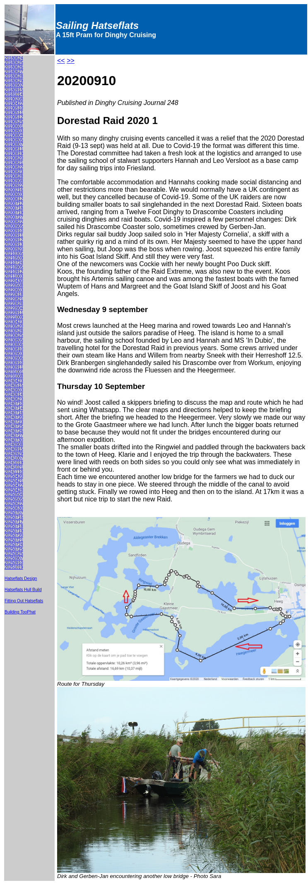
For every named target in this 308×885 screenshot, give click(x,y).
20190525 (14, 121)
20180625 (14, 62)
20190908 (14, 181)
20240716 (14, 412)
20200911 (14, 235)
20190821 (14, 162)
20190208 (14, 99)
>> (71, 60)
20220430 (14, 281)
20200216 (14, 190)
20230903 (14, 353)
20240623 (14, 399)
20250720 (14, 535)
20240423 (14, 381)
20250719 (14, 531)
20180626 (14, 67)
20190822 (14, 167)
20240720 (14, 417)
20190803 (14, 131)
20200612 (14, 199)
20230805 (14, 340)
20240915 (14, 449)
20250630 (14, 508)
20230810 (14, 349)
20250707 (14, 512)
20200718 (14, 208)
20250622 (14, 503)
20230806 (14, 344)
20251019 (14, 567)
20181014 (14, 94)
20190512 (14, 117)
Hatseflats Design (21, 578)
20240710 (14, 403)
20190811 (14, 149)
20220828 (14, 303)
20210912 (14, 272)
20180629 (14, 81)
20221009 (14, 317)
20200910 (14, 231)
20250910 (14, 563)
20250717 (14, 522)
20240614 (14, 394)
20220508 (14, 285)
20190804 (14, 135)
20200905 (14, 226)
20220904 (14, 308)
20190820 (14, 158)
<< (61, 60)
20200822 (14, 221)
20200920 (14, 249)
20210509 (14, 258)
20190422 (14, 103)
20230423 (14, 322)
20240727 (14, 435)
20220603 (14, 290)
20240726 (14, 431)
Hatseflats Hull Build (23, 589)
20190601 (14, 126)
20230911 (14, 367)
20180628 (14, 76)
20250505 (14, 499)
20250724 (14, 544)
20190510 (14, 108)
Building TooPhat (20, 612)
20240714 (14, 408)
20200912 (14, 240)
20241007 (14, 458)
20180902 (14, 85)
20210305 (14, 253)
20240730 (14, 440)
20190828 (14, 176)
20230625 (14, 335)
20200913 (14, 244)
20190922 (14, 185)
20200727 (14, 217)
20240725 (14, 426)
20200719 (14, 212)
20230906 (14, 358)
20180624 (14, 58)
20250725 (14, 549)
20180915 (14, 90)
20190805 (14, 140)
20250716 (14, 517)
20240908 (14, 444)
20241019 (14, 462)
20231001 (14, 372)
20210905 (14, 267)
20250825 (14, 553)
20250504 (14, 494)
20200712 (14, 203)
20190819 (14, 153)
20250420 (14, 476)
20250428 (14, 490)
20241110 (14, 472)
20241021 (14, 467)
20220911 (14, 312)
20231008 (14, 376)
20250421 (14, 481)
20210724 (14, 262)
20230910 (14, 362)
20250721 (14, 540)
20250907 (14, 558)
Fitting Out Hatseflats (24, 601)
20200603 (14, 194)
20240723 (14, 422)
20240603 (14, 390)
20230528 (14, 331)
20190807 (14, 144)
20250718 (14, 526)
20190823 (14, 171)
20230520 (14, 326)
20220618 (14, 294)
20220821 (14, 299)
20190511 (14, 112)
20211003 (14, 276)
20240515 (14, 385)
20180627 (14, 71)
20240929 (14, 453)
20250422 (14, 485)
